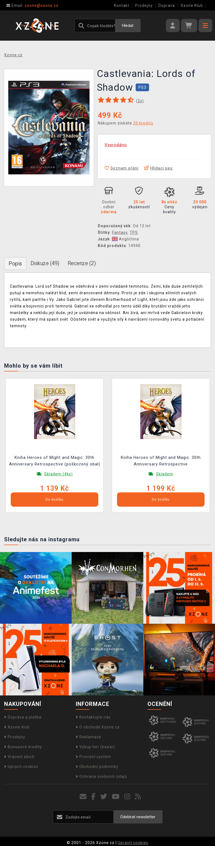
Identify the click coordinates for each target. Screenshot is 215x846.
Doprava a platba (22, 717)
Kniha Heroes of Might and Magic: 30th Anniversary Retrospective (161, 461)
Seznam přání (121, 168)
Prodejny (144, 5)
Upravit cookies (21, 766)
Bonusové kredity (23, 747)
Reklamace (88, 737)
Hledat (127, 25)
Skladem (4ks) (58, 474)
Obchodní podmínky (97, 766)
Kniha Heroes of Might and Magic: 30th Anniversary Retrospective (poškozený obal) (54, 461)
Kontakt (121, 5)
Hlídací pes (158, 168)
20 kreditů (143, 123)
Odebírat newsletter (137, 816)
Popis (15, 263)
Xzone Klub (192, 5)
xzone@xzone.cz (32, 5)
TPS (134, 232)
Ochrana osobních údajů (101, 776)
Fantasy (119, 232)
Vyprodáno (116, 144)
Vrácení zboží (19, 757)
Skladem (164, 474)
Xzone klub (17, 727)
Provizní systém (93, 757)
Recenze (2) (82, 263)
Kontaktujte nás (93, 717)
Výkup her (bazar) (95, 747)
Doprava (166, 5)
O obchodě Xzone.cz (98, 727)
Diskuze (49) (44, 263)
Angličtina (125, 239)
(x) (140, 101)
